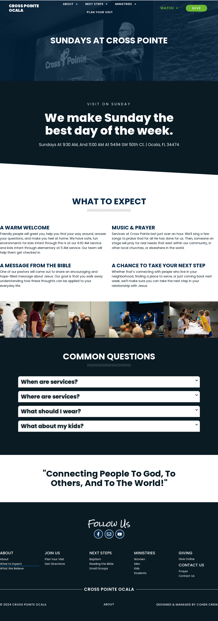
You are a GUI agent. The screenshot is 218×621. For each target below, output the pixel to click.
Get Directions (55, 564)
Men (137, 564)
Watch (169, 8)
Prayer (183, 571)
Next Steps (96, 4)
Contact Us (187, 576)
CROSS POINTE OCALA (24, 8)
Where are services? (50, 396)
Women (139, 559)
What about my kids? (52, 426)
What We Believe (12, 568)
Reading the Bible (101, 564)
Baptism (95, 559)
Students (140, 573)
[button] (109, 382)
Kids (137, 568)
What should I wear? (51, 411)
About (70, 4)
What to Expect (11, 564)
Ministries (126, 4)
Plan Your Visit (100, 12)
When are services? (49, 382)
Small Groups (98, 568)
